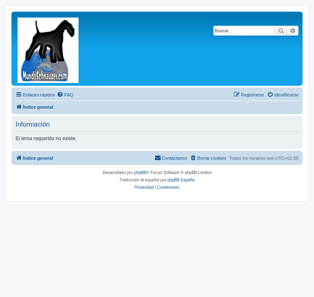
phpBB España (181, 180)
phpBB (140, 172)
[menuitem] (65, 95)
